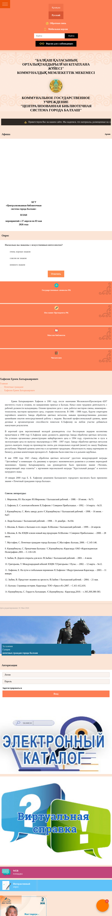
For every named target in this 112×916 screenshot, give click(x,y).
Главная (4, 383)
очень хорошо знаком (20, 251)
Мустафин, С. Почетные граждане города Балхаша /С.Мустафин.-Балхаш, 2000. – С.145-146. (52, 542)
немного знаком (17, 265)
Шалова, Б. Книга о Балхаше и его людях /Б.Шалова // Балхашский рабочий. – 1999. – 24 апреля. (54, 527)
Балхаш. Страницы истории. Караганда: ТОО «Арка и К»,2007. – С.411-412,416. (47, 585)
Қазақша (56, 7)
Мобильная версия (58, 29)
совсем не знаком (18, 258)
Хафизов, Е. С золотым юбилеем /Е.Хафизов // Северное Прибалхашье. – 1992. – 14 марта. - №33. (54, 505)
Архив (107, 134)
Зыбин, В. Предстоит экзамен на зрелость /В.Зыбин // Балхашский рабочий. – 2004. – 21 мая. (53, 579)
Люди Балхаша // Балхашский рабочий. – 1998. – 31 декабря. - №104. (40, 521)
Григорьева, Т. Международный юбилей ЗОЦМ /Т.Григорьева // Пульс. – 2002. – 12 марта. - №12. (55, 564)
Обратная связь (58, 23)
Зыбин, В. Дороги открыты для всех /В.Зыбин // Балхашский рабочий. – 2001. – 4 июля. (49, 558)
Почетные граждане (13, 387)
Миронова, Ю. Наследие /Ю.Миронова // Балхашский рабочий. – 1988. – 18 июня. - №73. (50, 499)
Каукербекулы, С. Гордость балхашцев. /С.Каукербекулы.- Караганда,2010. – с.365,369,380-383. (54, 592)
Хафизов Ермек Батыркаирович (19, 390)
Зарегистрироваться (12, 688)
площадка (62, 872)
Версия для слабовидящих (59, 43)
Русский (56, 15)
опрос (62, 885)
